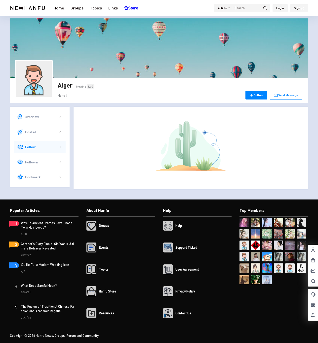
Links (113, 7)
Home (58, 7)
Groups (77, 7)
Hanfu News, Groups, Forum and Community (67, 336)
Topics (96, 7)
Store (131, 7)
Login (280, 8)
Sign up (299, 8)
